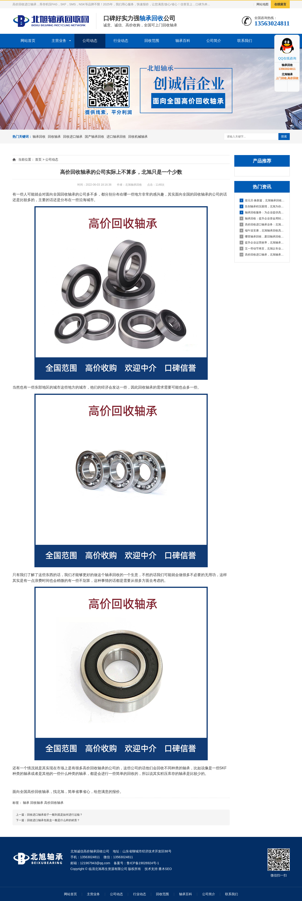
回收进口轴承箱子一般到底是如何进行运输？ (54, 814)
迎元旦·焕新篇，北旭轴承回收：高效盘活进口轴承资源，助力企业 (262, 200)
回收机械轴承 (138, 136)
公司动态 (89, 41)
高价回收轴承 (38, 792)
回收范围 (151, 41)
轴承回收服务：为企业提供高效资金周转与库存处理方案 (262, 212)
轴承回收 (39, 136)
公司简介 (213, 41)
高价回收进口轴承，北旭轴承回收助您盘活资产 (262, 254)
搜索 (284, 136)
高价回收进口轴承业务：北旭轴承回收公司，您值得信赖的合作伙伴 (262, 224)
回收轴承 (54, 136)
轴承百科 (182, 41)
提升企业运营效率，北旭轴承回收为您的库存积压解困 (262, 242)
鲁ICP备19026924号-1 (143, 863)
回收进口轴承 (72, 136)
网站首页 (28, 41)
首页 (38, 159)
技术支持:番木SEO (158, 869)
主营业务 (59, 41)
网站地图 (262, 4)
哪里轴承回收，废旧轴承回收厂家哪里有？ (262, 236)
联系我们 (244, 41)
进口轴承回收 (116, 136)
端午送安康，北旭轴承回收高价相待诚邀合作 (262, 230)
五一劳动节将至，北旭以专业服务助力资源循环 (262, 248)
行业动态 (120, 41)
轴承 (26, 802)
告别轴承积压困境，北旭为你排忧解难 (262, 206)
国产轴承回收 (94, 136)
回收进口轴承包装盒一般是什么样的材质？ (53, 820)
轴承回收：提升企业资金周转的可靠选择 (262, 218)
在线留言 (280, 4)
